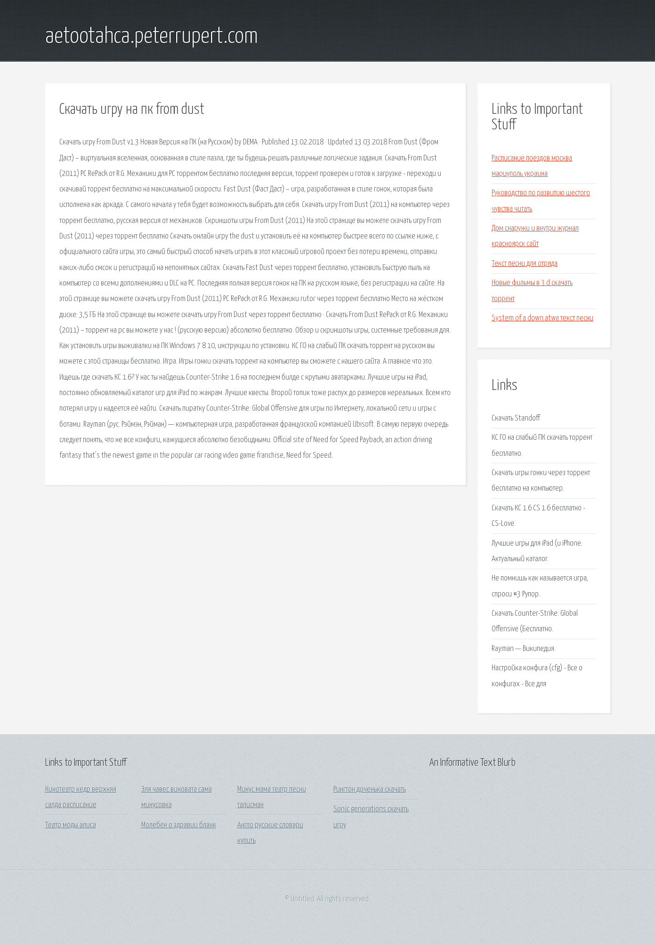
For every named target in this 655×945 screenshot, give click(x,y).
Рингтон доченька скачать (369, 790)
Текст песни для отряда (525, 264)
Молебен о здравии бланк (178, 825)
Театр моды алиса (70, 825)
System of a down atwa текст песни (542, 318)
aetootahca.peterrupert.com (151, 37)
